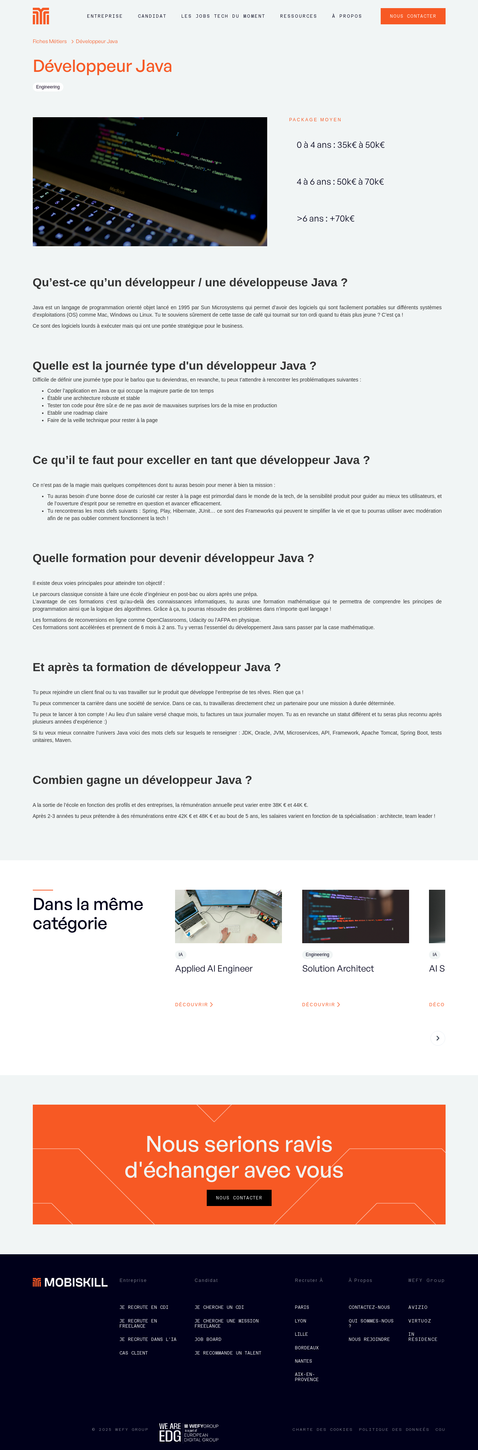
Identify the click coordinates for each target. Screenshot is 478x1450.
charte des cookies (323, 1429)
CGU (441, 1429)
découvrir (191, 1004)
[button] (105, 19)
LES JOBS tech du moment (223, 16)
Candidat (152, 16)
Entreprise (105, 16)
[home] (41, 16)
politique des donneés (394, 1429)
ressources (298, 16)
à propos (347, 16)
